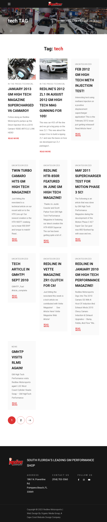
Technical (28, 84)
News (14, 346)
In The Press (14, 84)
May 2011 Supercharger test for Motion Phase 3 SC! (88, 181)
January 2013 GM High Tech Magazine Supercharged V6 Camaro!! (21, 100)
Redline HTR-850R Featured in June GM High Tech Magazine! (52, 184)
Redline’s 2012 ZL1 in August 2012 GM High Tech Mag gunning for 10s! (52, 103)
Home (61, 21)
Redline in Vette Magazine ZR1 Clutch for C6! (53, 275)
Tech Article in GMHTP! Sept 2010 (21, 272)
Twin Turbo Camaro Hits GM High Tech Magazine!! (22, 181)
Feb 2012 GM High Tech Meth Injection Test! (84, 80)
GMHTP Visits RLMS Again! (18, 360)
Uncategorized (83, 64)
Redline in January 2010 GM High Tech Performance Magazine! (87, 275)
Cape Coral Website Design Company (43, 517)
